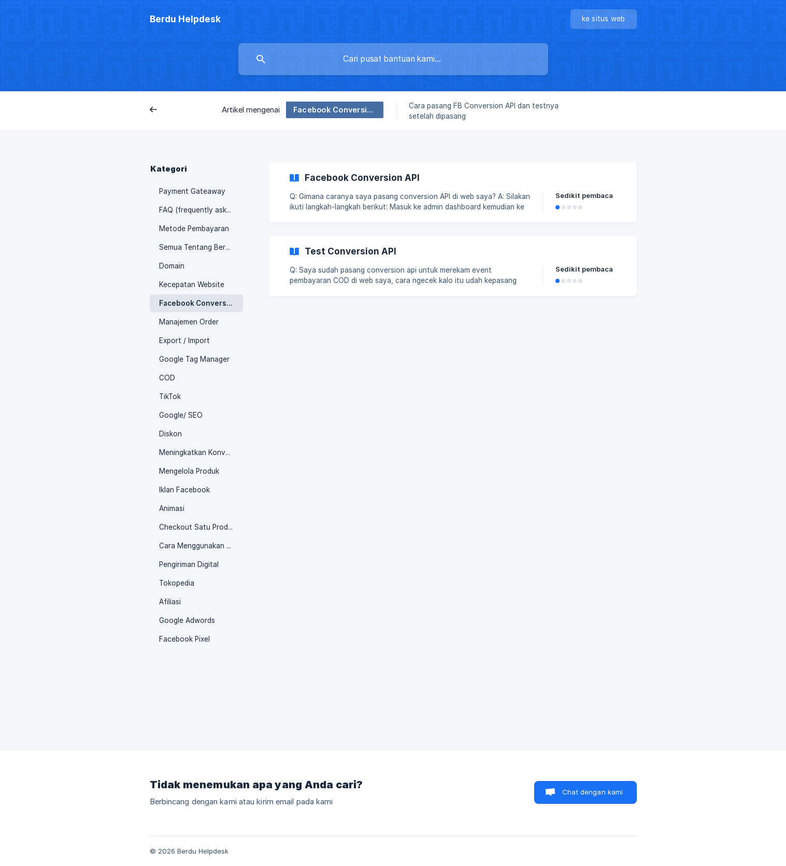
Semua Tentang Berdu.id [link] (200, 247)
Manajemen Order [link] (189, 322)
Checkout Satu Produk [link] (197, 527)
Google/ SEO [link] (181, 415)
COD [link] (167, 378)
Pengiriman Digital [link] (189, 564)
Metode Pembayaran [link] (194, 228)
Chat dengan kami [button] (592, 792)
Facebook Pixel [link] (184, 639)
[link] (453, 192)
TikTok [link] (170, 396)
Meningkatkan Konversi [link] (198, 452)
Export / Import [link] (184, 340)
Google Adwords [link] (187, 620)
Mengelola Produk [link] (189, 471)
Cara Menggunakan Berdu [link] (201, 546)
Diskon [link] (170, 434)
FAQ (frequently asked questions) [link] (201, 210)
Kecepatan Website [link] (191, 284)
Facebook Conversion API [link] (201, 303)
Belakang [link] (173, 110)
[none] (185, 19)
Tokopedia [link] (176, 583)
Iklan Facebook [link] (184, 490)
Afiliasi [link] (170, 602)
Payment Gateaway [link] (192, 191)
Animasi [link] (171, 508)
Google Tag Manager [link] (194, 359)
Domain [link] (171, 266)
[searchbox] (393, 59)
